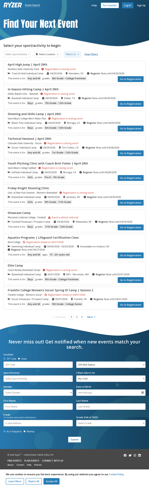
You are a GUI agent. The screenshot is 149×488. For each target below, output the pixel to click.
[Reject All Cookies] (34, 481)
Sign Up (141, 5)
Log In (127, 5)
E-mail (6, 414)
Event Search (32, 5)
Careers (20, 464)
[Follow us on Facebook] (125, 455)
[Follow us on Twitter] (130, 455)
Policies (38, 464)
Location (8, 354)
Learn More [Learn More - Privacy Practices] (14, 481)
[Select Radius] (111, 364)
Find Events (14, 460)
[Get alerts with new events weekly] (24, 431)
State (22, 358)
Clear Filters (91, 54)
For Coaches (110, 5)
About (10, 464)
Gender (7, 386)
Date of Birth (83, 386)
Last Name (82, 400)
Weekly (29, 431)
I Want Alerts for (85, 372)
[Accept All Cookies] (52, 481)
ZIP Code (9, 358)
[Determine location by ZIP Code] (4, 359)
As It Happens (12, 431)
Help (94, 5)
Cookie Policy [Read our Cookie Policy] (116, 474)
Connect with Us (52, 460)
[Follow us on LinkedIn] (139, 455)
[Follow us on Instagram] (135, 455)
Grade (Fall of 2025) (87, 417)
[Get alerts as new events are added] (4, 431)
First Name (9, 400)
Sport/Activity (11, 372)
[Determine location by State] (19, 359)
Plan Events (31, 460)
